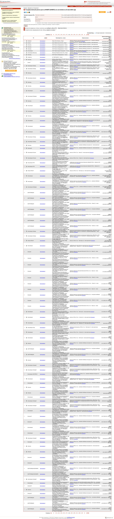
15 (61, 34)
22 (79, 34)
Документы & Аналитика (97, 6)
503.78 (110, 185)
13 (56, 34)
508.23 (110, 208)
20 (74, 34)
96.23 (110, 90)
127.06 (110, 507)
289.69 (110, 426)
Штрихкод (83, 41)
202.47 (110, 445)
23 (82, 34)
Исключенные (108, 32)
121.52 (110, 478)
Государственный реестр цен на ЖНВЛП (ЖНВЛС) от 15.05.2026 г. (10, 13)
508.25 (110, 197)
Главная (71, 6)
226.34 (110, 482)
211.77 (110, 299)
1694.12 (109, 214)
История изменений (100, 32)
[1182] (87, 34)
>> (84, 34)
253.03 (110, 40)
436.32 (110, 331)
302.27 (110, 467)
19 (71, 34)
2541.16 (109, 225)
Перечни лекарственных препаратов (9, 15)
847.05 (110, 282)
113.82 (110, 229)
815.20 (110, 373)
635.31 (110, 203)
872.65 (110, 157)
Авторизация (4, 6)
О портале (105, 6)
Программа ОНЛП (79, 6)
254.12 (110, 288)
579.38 (110, 432)
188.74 (110, 56)
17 (66, 34)
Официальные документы (7, 10)
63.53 (110, 305)
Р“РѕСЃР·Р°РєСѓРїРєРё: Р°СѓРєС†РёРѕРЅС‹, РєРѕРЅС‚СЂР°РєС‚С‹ (12, 76)
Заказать (102, 12)
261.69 (110, 336)
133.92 (110, 52)
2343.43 (109, 162)
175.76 (110, 234)
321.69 (110, 489)
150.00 (110, 50)
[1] (51, 34)
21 (76, 34)
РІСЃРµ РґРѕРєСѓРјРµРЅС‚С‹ (14, 58)
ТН (33, 37)
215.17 (110, 42)
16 (63, 34)
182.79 (110, 404)
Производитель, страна (61, 37)
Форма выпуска (85, 37)
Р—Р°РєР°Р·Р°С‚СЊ (11, 70)
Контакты (109, 6)
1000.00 (109, 326)
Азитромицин (42, 40)
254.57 (110, 409)
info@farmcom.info (71, 517)
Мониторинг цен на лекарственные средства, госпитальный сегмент (9, 21)
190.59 (110, 192)
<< (53, 34)
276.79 (110, 61)
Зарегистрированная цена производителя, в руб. (106, 38)
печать (108, 12)
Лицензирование (87, 6)
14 (58, 34)
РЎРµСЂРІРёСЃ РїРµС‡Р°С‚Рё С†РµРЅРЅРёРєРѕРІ (9, 74)
